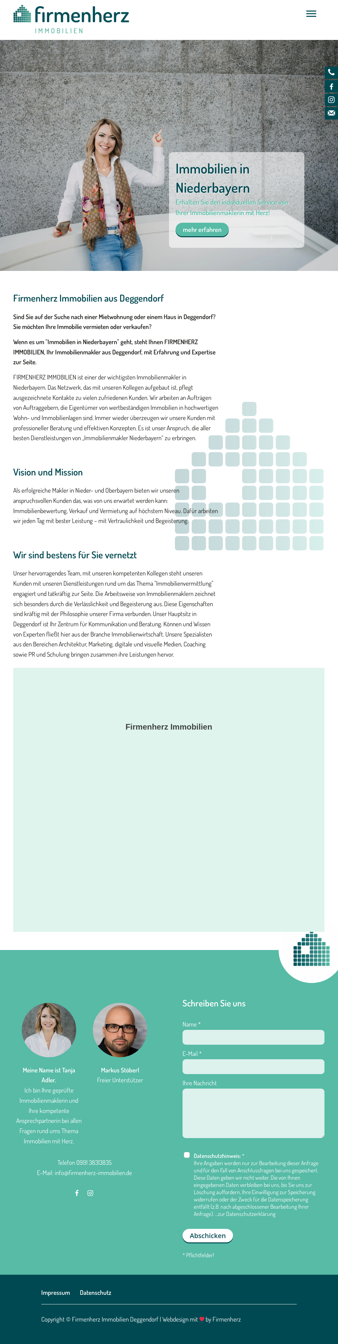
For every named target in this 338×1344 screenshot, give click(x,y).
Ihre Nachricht (200, 1083)
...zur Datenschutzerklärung (245, 1213)
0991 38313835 (94, 1162)
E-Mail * (192, 1053)
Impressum (55, 1292)
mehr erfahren (202, 229)
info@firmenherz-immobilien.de (93, 1172)
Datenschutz (95, 1292)
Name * (192, 1024)
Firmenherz (227, 1319)
